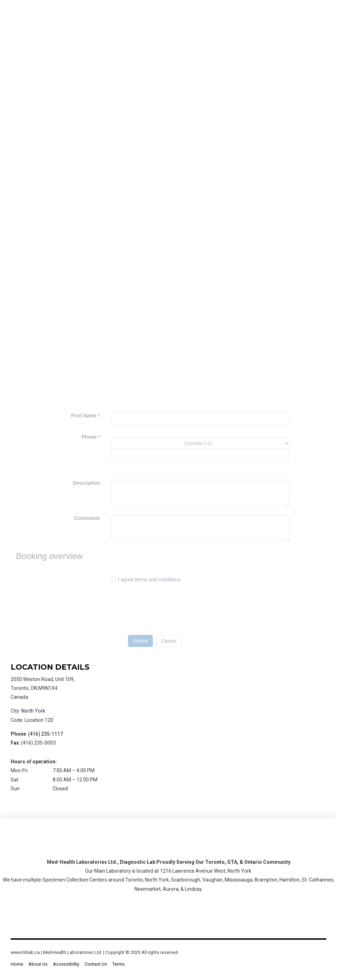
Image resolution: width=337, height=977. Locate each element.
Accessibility (66, 964)
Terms (118, 964)
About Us (38, 964)
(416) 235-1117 (45, 734)
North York (33, 711)
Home (17, 964)
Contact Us (96, 964)
